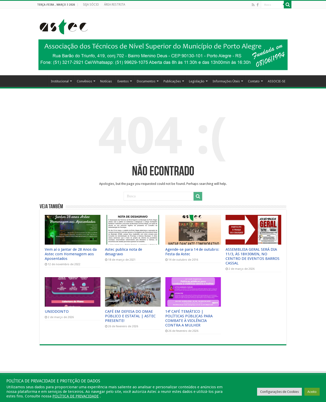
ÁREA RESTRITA (114, 4)
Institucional (60, 81)
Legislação (196, 81)
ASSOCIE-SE (276, 81)
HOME (41, 80)
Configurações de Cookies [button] (279, 392)
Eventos (123, 81)
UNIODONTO (57, 311)
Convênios (84, 81)
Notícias (106, 81)
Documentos (146, 81)
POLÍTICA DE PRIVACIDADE (75, 396)
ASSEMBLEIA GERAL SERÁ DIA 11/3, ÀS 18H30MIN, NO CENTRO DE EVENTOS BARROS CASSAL (252, 256)
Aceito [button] (312, 392)
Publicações (172, 81)
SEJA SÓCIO (91, 4)
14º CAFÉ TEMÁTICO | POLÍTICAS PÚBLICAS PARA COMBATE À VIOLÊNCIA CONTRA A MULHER (189, 318)
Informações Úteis (226, 81)
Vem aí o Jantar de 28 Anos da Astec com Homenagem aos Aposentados (71, 254)
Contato (254, 81)
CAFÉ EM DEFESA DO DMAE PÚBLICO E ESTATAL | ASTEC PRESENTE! (130, 316)
